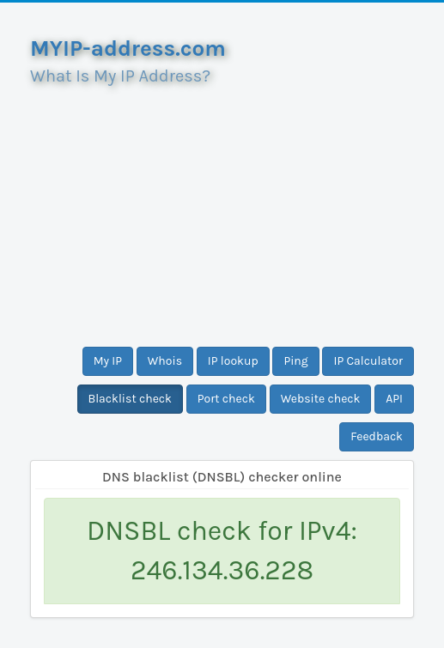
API (394, 398)
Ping (295, 361)
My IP (108, 361)
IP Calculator (368, 361)
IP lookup (233, 361)
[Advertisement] (222, 209)
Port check (226, 398)
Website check (321, 398)
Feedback (376, 436)
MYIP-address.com (128, 48)
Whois (165, 361)
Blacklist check (130, 398)
